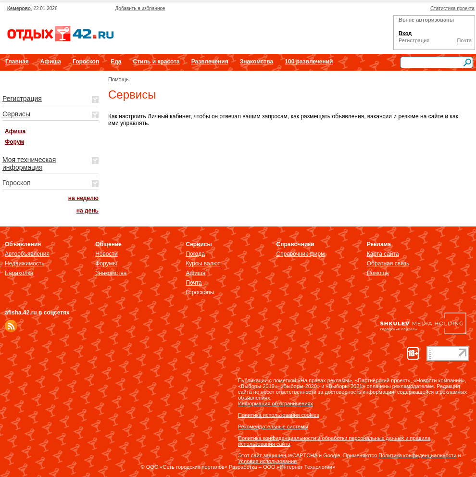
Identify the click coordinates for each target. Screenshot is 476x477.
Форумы (106, 263)
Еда (116, 61)
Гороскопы (200, 292)
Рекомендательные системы (273, 426)
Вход (405, 33)
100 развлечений (309, 61)
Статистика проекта (452, 8)
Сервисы (16, 114)
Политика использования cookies (278, 415)
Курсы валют (203, 263)
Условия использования (267, 461)
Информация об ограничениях (275, 403)
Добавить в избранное (140, 8)
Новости (106, 254)
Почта (464, 40)
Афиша (50, 61)
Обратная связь (388, 263)
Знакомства (257, 61)
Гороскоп (86, 61)
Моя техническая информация (29, 163)
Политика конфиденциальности (417, 455)
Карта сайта (383, 254)
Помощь (118, 79)
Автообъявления (27, 254)
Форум (14, 141)
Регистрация (414, 40)
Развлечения (209, 61)
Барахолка (19, 273)
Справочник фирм (300, 254)
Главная (17, 61)
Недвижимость (25, 263)
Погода (195, 254)
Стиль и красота (156, 61)
